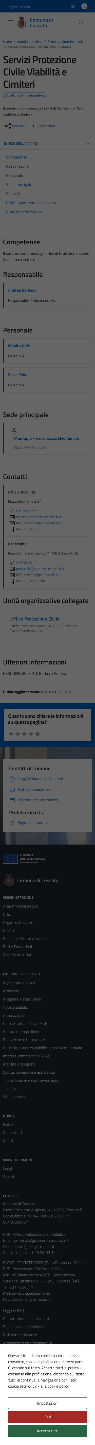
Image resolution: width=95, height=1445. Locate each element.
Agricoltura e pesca (19, 983)
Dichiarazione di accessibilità (26, 1375)
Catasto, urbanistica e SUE (25, 1023)
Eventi (8, 1177)
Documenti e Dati (17, 955)
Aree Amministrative (20, 906)
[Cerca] (81, 23)
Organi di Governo (18, 922)
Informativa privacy (19, 1351)
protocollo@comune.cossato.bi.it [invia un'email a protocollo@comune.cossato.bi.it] (36, 568)
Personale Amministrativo (25, 938)
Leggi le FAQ (13, 1310)
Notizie (9, 1124)
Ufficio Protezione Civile (34, 618)
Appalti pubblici (15, 1007)
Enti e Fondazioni (17, 947)
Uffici (7, 914)
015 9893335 (22, 511)
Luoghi (8, 1169)
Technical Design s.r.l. (37, 1432)
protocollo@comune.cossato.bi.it (41, 1240)
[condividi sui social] (15, 126)
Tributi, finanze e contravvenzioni (30, 1080)
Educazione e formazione (24, 1040)
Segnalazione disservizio (23, 1327)
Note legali (12, 1367)
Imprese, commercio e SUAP (26, 1056)
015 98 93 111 (23, 562)
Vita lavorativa (15, 1096)
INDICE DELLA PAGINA (47, 143)
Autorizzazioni (14, 1015)
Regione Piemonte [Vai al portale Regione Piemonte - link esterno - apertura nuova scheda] (19, 6)
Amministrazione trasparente (27, 1343)
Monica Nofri (19, 346)
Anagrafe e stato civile (22, 999)
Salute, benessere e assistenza (29, 1072)
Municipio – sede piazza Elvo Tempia (46, 438)
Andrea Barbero (22, 290)
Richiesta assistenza (20, 1335)
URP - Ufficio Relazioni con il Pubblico (34, 1234)
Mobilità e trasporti (19, 1064)
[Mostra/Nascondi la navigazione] (10, 22)
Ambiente (11, 991)
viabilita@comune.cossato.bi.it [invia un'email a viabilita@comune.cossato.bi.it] (34, 517)
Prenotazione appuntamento (27, 1318)
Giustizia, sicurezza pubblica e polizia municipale (42, 1048)
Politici (8, 930)
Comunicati (12, 1133)
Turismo (9, 1088)
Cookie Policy (14, 1359)
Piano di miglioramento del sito (29, 1383)
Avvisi (8, 1141)
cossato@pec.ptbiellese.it (33, 1246)
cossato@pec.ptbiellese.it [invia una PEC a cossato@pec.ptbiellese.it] (43, 523)
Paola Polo (17, 375)
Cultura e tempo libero (21, 1031)
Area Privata (13, 1403)
